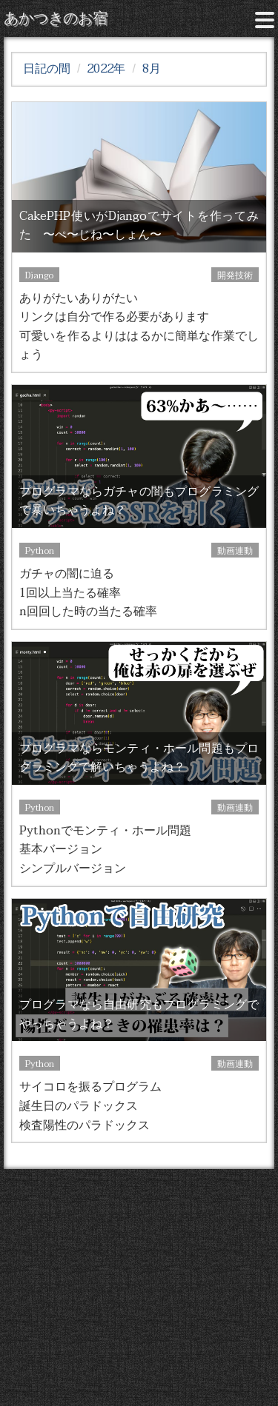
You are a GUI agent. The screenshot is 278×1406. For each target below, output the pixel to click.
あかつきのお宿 (55, 18)
